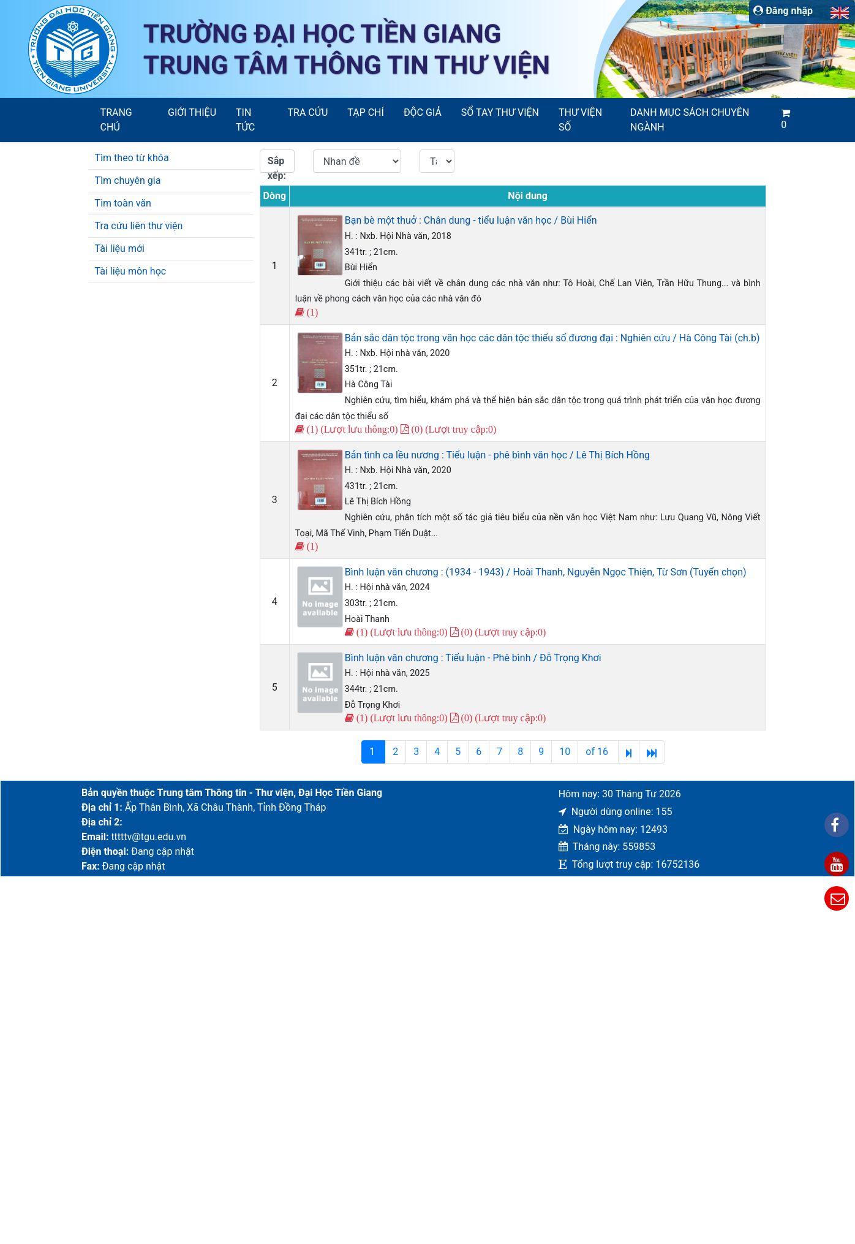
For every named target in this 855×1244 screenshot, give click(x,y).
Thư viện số (580, 120)
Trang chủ (116, 120)
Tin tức (245, 120)
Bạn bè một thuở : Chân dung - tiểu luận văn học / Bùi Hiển (471, 220)
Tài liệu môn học (131, 271)
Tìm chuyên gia (128, 180)
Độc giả (423, 112)
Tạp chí (365, 112)
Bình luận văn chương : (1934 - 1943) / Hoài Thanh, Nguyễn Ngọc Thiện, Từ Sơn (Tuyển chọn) (546, 572)
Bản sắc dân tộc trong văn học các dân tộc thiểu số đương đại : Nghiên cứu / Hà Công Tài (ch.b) (552, 338)
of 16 (598, 751)
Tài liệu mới (120, 248)
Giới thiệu (192, 112)
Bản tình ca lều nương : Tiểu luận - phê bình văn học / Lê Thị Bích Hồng (497, 455)
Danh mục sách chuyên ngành (689, 120)
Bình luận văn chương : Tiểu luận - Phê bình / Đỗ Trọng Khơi (473, 658)
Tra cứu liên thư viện (139, 226)
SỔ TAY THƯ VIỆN (500, 112)
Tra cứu (308, 112)
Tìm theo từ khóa (132, 158)
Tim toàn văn (123, 203)
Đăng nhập (783, 11)
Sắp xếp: (277, 164)
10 (564, 751)
